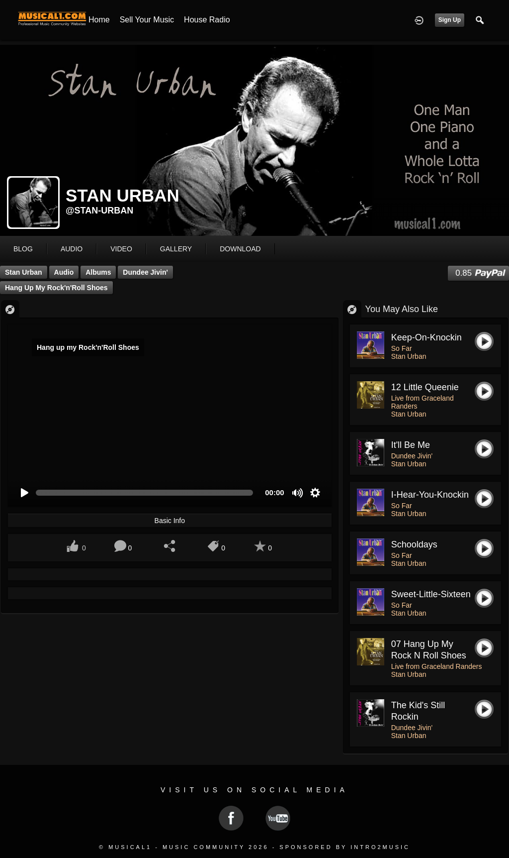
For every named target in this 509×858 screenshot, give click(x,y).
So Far (401, 348)
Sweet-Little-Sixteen (431, 594)
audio (72, 249)
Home (99, 19)
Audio (64, 272)
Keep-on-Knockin (426, 337)
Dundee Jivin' (145, 272)
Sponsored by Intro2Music (344, 847)
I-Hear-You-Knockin (430, 495)
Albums (98, 272)
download (240, 249)
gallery (176, 249)
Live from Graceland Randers (436, 666)
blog (23, 249)
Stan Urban (23, 272)
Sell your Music (147, 19)
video (121, 249)
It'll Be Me (410, 445)
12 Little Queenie (425, 387)
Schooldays (414, 544)
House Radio (207, 19)
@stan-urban (99, 210)
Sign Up (449, 19)
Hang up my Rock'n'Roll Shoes (56, 288)
